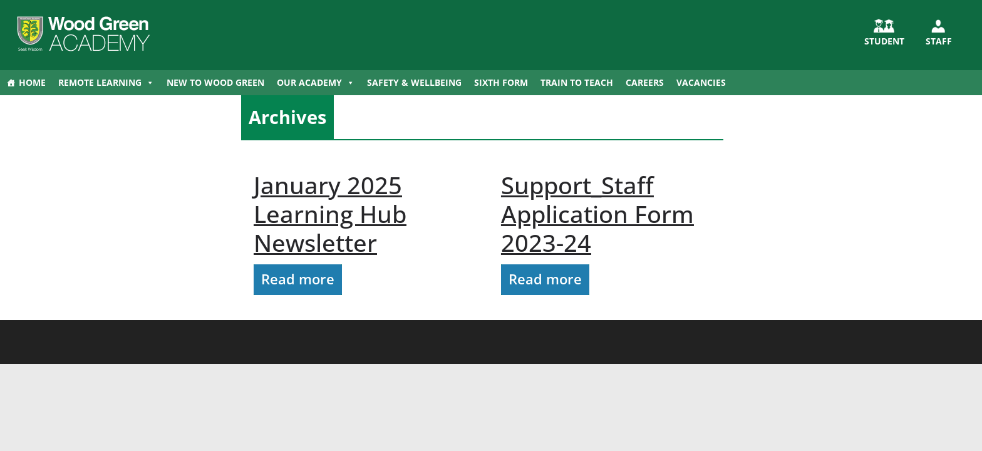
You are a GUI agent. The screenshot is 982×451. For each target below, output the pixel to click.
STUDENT (884, 41)
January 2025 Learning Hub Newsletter (330, 213)
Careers (645, 82)
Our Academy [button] (315, 82)
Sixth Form (501, 82)
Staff (939, 41)
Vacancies (701, 82)
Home (32, 82)
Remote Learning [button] (106, 82)
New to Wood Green (215, 82)
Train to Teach (576, 82)
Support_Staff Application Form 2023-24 (597, 213)
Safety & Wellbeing (414, 82)
